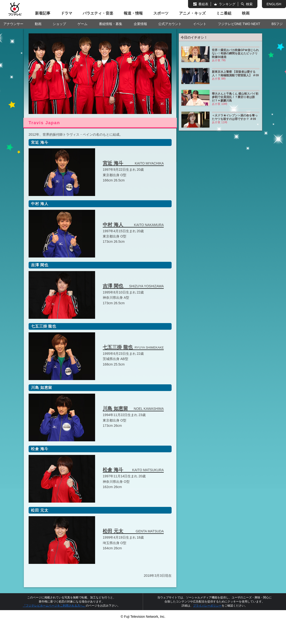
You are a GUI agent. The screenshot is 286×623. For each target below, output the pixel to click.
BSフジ (277, 24)
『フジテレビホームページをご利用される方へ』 (54, 605)
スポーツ (161, 13)
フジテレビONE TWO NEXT (239, 24)
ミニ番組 (223, 13)
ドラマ (66, 13)
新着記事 (42, 13)
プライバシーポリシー (207, 605)
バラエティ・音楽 (98, 13)
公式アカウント (170, 24)
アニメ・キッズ (192, 13)
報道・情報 (133, 13)
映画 (246, 13)
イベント (199, 24)
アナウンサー (13, 24)
